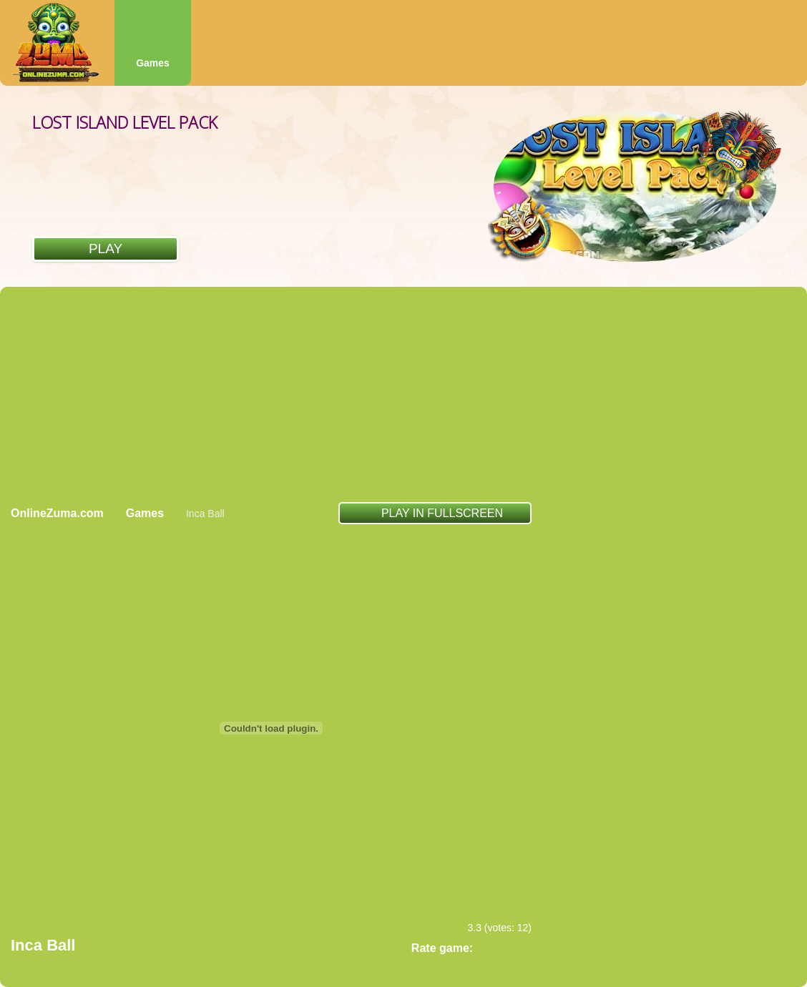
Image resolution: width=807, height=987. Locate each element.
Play (105, 248)
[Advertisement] (404, 394)
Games (153, 63)
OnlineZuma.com (57, 513)
